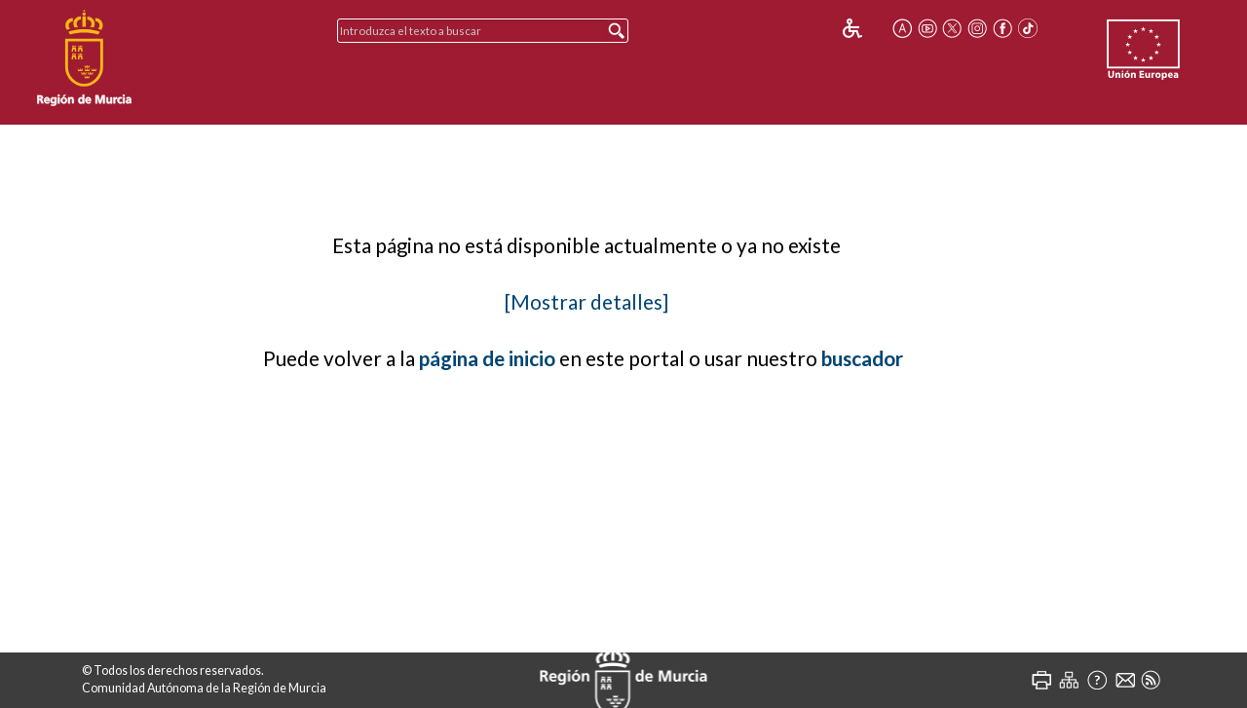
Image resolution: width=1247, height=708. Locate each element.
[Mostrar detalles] (586, 302)
